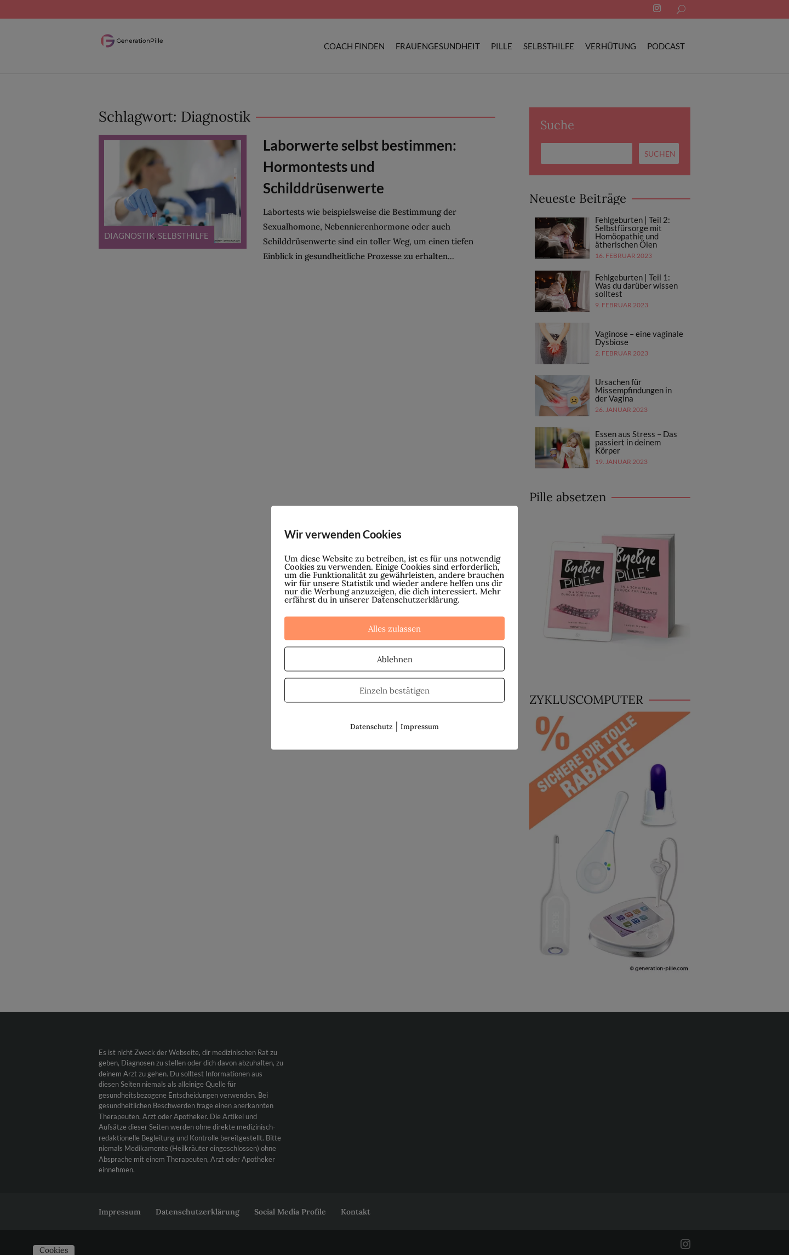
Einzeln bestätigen (394, 690)
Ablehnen (395, 659)
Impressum (420, 726)
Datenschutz (371, 726)
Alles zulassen (394, 628)
